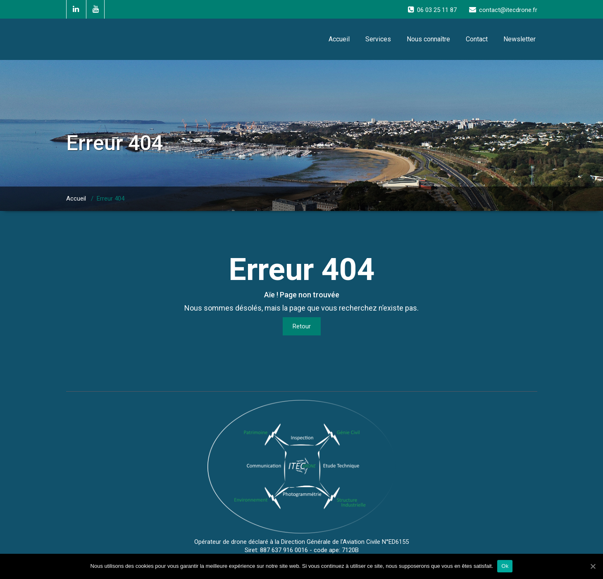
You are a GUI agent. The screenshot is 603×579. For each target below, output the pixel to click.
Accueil (339, 39)
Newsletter (519, 39)
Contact (477, 39)
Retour (302, 326)
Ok (504, 566)
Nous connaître (428, 39)
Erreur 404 (110, 198)
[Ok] (593, 566)
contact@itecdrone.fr (508, 10)
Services (378, 39)
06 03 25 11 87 (437, 10)
